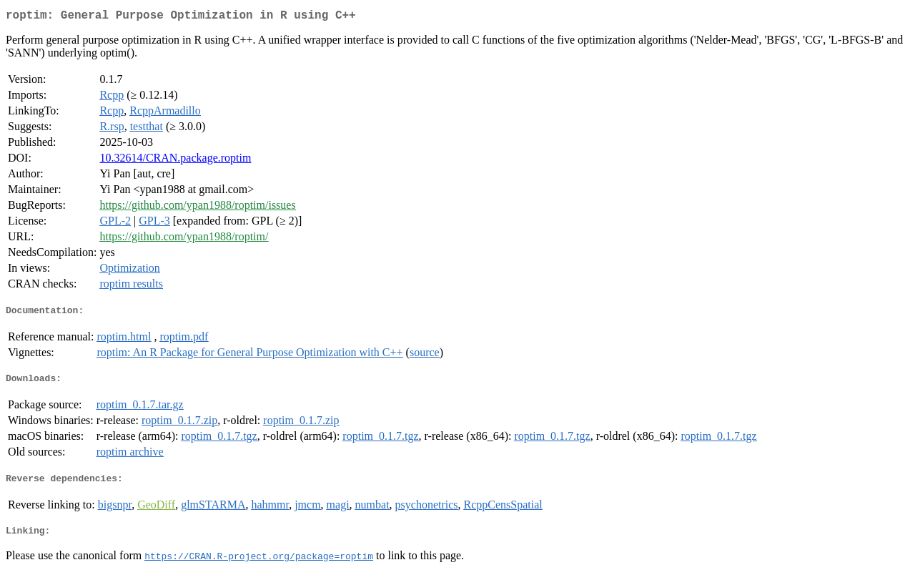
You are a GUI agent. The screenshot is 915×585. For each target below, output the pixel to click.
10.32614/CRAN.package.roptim (175, 160)
